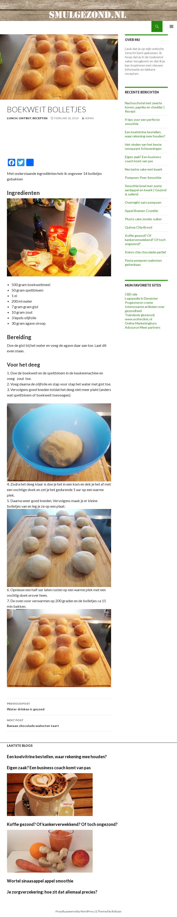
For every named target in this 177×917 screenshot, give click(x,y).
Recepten (39, 118)
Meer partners (150, 327)
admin (89, 118)
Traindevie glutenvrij (139, 315)
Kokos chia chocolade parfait (145, 252)
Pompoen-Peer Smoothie (143, 177)
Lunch (12, 118)
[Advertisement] (59, 140)
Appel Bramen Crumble (141, 211)
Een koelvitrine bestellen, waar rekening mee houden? (145, 134)
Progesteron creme (139, 302)
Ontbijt (25, 118)
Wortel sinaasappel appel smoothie (40, 880)
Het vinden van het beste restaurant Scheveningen (143, 146)
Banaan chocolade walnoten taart (59, 722)
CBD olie (131, 294)
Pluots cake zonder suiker (143, 219)
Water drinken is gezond (59, 706)
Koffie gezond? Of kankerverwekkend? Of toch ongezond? (145, 240)
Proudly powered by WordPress (75, 911)
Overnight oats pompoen (143, 202)
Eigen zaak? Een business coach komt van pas (143, 159)
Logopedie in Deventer (141, 298)
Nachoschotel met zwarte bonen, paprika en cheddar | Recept (145, 107)
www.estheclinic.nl (138, 319)
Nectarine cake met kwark (143, 169)
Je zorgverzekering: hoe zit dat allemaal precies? (52, 891)
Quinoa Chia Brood (138, 227)
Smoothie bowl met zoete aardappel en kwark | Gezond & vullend (145, 190)
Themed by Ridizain (109, 911)
